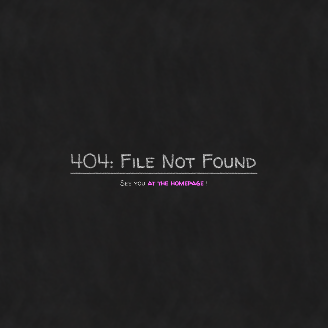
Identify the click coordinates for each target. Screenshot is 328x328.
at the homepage (176, 183)
